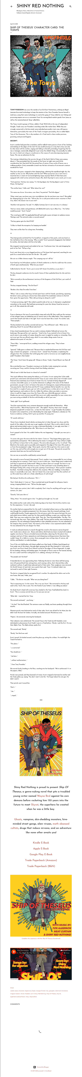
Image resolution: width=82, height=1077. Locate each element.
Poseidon (27, 993)
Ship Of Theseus (51, 993)
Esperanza (28, 991)
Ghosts (18, 819)
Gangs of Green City (42, 991)
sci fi (32, 993)
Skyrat (35, 804)
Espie (33, 991)
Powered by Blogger (41, 1067)
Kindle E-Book (41, 843)
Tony (27, 996)
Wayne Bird (43, 796)
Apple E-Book (41, 848)
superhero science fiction (17, 996)
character (21, 991)
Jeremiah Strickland (61, 991)
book (16, 991)
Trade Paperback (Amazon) (41, 860)
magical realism (15, 993)
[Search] (70, 6)
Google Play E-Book (41, 854)
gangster (52, 991)
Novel (22, 993)
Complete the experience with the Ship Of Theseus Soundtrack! (41, 938)
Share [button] (12, 988)
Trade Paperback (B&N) (41, 866)
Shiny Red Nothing (40, 6)
